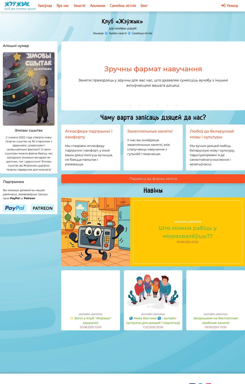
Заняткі (80, 5)
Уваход (229, 5)
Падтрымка (13, 182)
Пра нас (63, 5)
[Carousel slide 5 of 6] (167, 105)
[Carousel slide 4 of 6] (158, 105)
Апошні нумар (16, 46)
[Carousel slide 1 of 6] (130, 105)
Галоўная (45, 5)
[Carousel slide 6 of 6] (176, 105)
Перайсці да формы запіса (153, 179)
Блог (144, 5)
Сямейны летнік (123, 5)
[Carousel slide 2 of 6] (139, 105)
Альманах (97, 5)
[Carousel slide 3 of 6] (148, 105)
